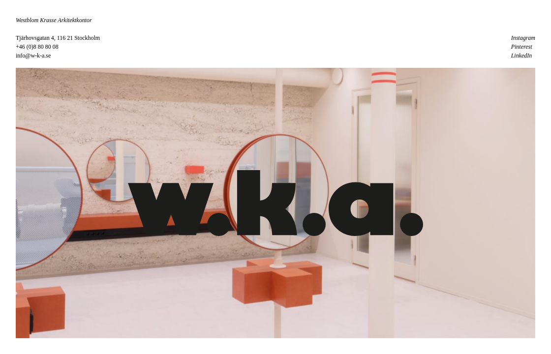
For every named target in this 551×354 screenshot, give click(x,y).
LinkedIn (521, 55)
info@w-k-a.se (33, 55)
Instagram (523, 37)
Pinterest (521, 46)
